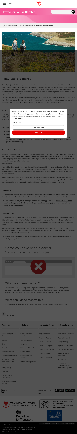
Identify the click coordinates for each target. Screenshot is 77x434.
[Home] (3, 25)
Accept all (38, 133)
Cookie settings (38, 127)
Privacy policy (16, 122)
